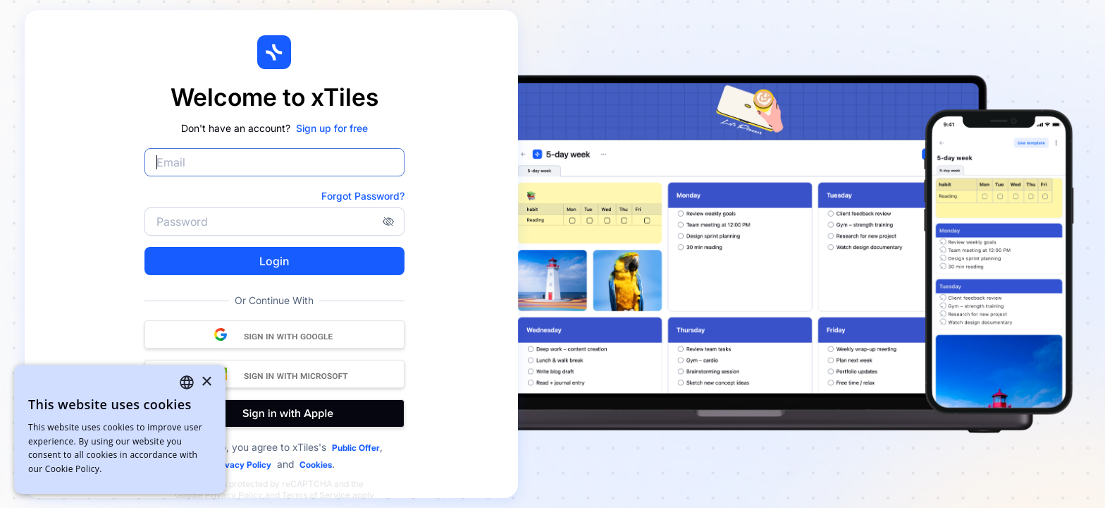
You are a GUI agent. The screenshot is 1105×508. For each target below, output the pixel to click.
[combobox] (187, 382)
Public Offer (356, 447)
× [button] (206, 382)
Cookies (316, 464)
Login (274, 261)
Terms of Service (316, 495)
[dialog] (120, 429)
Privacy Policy (242, 464)
